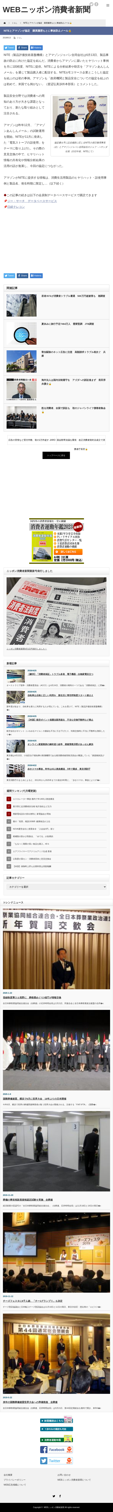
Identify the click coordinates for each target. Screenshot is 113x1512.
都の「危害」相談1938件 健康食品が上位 (31, 821)
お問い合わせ (64, 1475)
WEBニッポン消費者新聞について (74, 1480)
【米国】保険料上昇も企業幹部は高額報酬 (32, 866)
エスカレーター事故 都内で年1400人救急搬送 (33, 799)
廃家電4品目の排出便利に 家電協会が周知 (32, 814)
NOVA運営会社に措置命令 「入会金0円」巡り (33, 829)
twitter (91, 4)
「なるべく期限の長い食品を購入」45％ (31, 844)
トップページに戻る (56, 455)
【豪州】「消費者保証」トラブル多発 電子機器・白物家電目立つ (60, 674)
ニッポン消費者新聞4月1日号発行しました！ (27, 649)
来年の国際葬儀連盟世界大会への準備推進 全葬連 (30, 1402)
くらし (19, 38)
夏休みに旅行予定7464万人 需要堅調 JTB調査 (67, 324)
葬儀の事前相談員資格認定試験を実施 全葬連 (28, 1199)
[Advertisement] (56, 243)
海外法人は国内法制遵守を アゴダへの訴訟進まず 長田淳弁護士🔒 (73, 382)
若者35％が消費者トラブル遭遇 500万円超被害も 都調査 (73, 296)
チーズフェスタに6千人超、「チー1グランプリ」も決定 (32, 1301)
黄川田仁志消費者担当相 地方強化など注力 (32, 806)
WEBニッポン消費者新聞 (54, 1507)
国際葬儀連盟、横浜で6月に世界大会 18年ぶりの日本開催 (34, 1098)
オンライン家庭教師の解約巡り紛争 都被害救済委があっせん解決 (60, 744)
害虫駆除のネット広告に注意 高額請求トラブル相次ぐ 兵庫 (73, 354)
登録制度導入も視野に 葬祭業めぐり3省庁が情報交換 (32, 997)
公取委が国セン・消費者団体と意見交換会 (32, 859)
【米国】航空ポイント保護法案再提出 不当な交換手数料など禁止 (60, 720)
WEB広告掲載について (15, 1485)
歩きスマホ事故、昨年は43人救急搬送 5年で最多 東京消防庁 (59, 769)
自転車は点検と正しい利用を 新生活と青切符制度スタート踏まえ (60, 695)
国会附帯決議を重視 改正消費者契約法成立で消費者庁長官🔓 (81, 442)
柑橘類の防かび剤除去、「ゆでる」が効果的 (33, 836)
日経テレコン (16, 206)
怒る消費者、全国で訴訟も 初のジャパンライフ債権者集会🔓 (73, 410)
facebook (96, 4)
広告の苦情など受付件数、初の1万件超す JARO (31, 440)
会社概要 (8, 1475)
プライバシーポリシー (15, 1480)
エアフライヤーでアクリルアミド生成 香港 (32, 851)
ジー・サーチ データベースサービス (32, 201)
